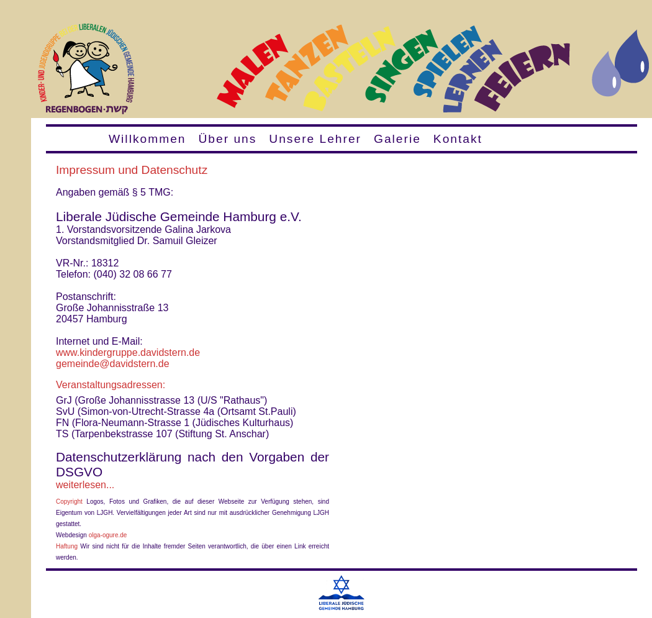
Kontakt (457, 138)
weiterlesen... (85, 484)
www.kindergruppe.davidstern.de (128, 352)
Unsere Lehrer (315, 138)
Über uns (227, 138)
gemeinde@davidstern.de (113, 363)
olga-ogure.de (108, 535)
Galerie (397, 138)
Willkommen (147, 138)
